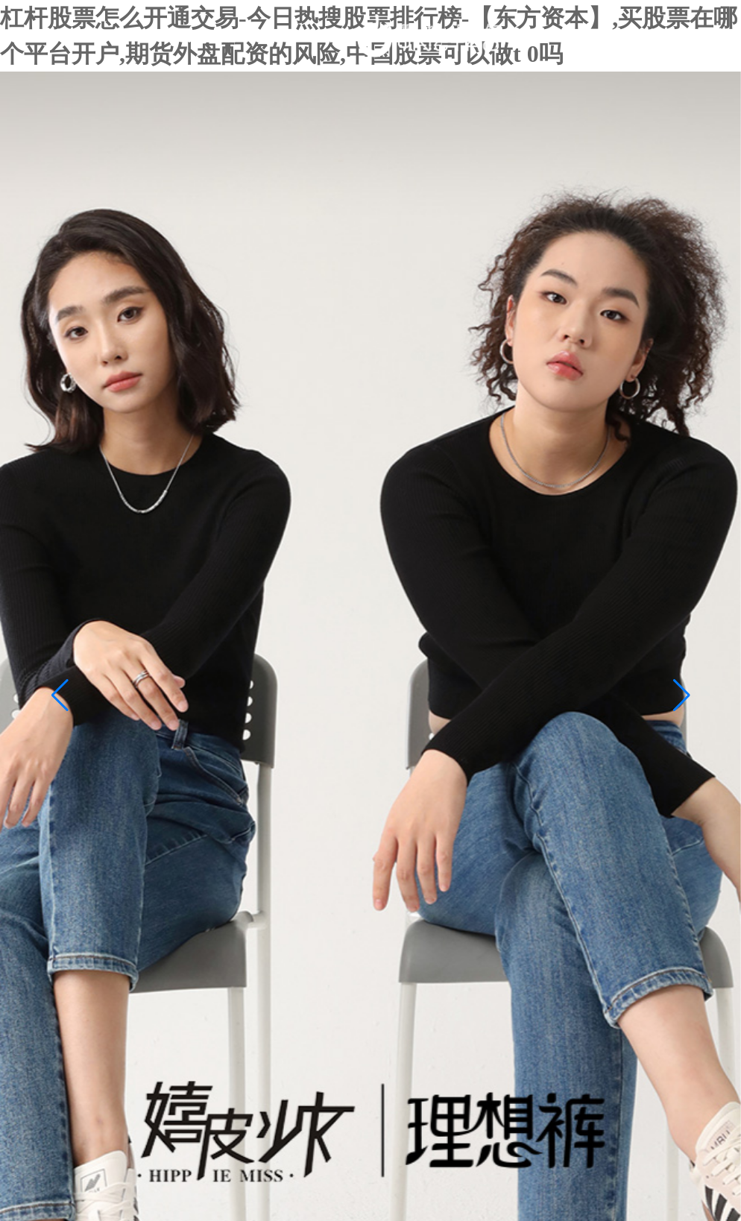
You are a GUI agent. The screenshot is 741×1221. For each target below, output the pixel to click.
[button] (59, 695)
